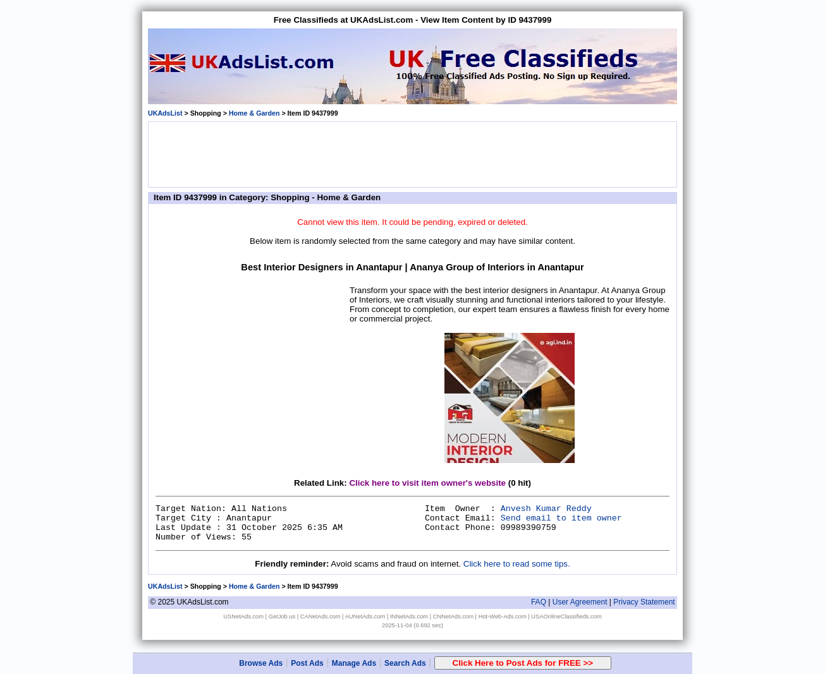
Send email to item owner (561, 518)
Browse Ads (261, 663)
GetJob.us (282, 616)
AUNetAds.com (365, 616)
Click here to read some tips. (516, 564)
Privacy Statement (644, 602)
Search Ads (405, 663)
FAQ (538, 602)
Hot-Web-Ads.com (503, 616)
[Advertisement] (413, 153)
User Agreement (580, 602)
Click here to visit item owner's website (427, 483)
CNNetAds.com (453, 616)
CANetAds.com (320, 616)
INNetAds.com (409, 616)
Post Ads (307, 663)
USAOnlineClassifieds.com (566, 616)
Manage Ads (354, 663)
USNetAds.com (243, 616)
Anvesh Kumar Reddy (546, 509)
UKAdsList (165, 113)
